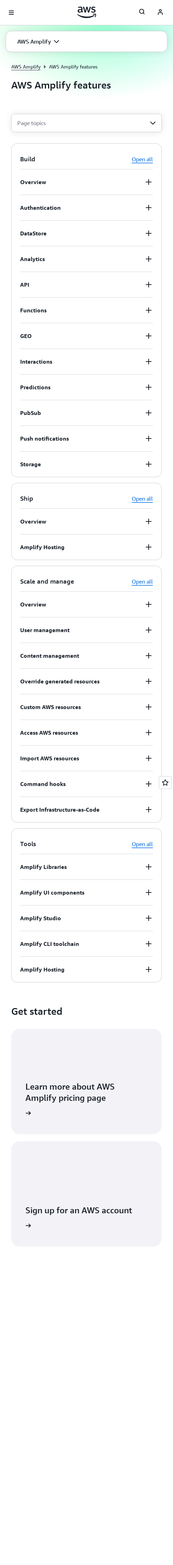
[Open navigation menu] (11, 12)
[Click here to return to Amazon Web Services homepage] (86, 12)
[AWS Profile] (160, 13)
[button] (38, 41)
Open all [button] (142, 159)
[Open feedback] (165, 782)
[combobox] (86, 123)
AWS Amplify (26, 67)
